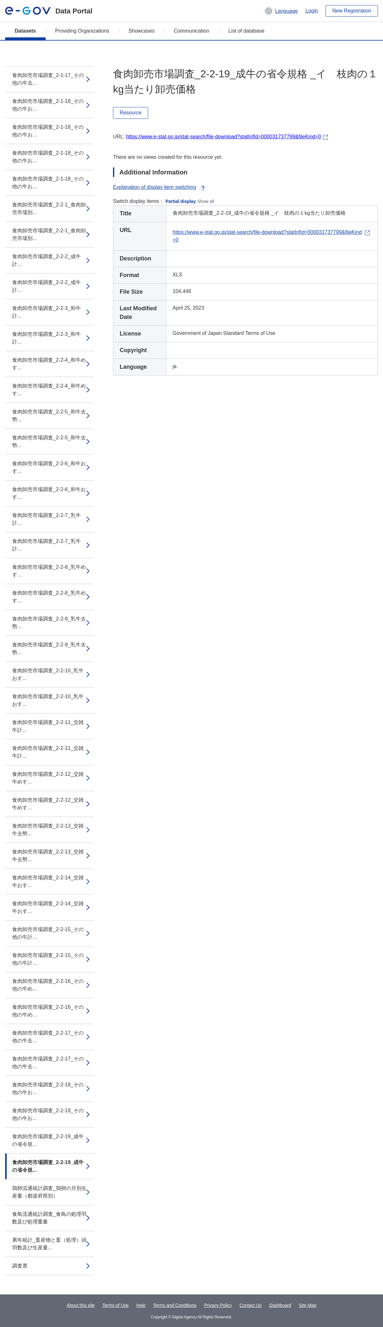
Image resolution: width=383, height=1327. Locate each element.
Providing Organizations (82, 31)
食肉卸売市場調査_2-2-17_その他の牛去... (48, 1036)
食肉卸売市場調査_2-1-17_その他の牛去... (48, 79)
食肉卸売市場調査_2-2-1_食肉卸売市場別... (49, 208)
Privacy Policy (218, 1305)
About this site (81, 1305)
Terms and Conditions (174, 1305)
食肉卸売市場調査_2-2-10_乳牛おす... (48, 674)
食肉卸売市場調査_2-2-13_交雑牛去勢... (48, 829)
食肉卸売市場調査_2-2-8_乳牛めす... (49, 570)
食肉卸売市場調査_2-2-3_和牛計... (46, 312)
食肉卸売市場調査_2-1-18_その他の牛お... (48, 105)
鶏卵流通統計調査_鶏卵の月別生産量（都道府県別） (49, 1192)
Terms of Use (115, 1305)
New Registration (351, 10)
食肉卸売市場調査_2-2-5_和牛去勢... (49, 415)
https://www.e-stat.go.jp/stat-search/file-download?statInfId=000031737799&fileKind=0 (223, 136)
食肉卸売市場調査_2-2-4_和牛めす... (49, 363)
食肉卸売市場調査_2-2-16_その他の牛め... (48, 984)
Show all (205, 201)
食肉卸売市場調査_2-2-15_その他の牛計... (48, 933)
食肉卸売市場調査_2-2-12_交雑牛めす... (48, 777)
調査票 (19, 1266)
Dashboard (280, 1305)
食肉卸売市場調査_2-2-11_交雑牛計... (48, 726)
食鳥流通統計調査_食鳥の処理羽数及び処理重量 (49, 1217)
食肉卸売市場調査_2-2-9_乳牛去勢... (49, 622)
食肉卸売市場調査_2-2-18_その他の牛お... (48, 1088)
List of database (247, 31)
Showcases (142, 31)
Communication (191, 31)
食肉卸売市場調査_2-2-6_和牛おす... (49, 467)
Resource (130, 112)
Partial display (181, 201)
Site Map (307, 1305)
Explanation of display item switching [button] (160, 187)
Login (311, 10)
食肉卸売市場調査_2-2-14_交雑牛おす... (48, 881)
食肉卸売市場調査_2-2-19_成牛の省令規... (48, 1140)
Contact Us (250, 1305)
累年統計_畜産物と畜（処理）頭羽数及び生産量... (49, 1243)
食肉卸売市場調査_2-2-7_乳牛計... (46, 519)
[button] (281, 11)
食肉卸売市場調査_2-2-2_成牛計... (46, 260)
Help (141, 1305)
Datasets (25, 31)
